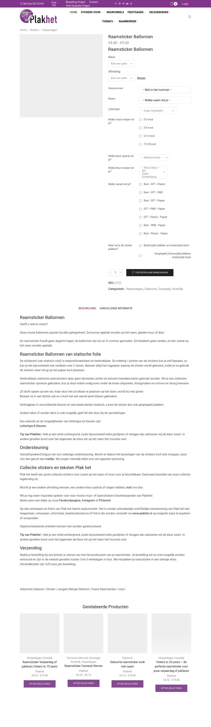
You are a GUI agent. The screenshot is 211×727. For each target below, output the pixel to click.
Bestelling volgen (75, 2)
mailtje (49, 459)
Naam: (112, 98)
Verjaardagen (49, 29)
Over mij (54, 3)
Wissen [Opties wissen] (141, 77)
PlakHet (39, 671)
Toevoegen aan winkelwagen (151, 272)
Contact (93, 2)
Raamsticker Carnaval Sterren (84, 665)
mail (129, 487)
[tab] (87, 308)
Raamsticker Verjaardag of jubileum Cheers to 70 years (39, 664)
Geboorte (151, 288)
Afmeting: (114, 71)
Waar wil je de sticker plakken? (120, 247)
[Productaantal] (116, 272)
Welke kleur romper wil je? (121, 169)
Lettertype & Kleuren (33, 426)
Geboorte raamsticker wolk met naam (127, 664)
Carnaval (71, 657)
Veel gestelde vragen (78, 5)
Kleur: (112, 57)
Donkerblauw (151, 176)
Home (73, 12)
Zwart (151, 173)
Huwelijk (177, 288)
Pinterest (105, 500)
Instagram (88, 500)
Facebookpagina (70, 500)
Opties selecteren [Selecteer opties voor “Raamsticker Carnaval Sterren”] (83, 683)
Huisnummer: (116, 88)
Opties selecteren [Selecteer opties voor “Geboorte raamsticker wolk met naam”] (127, 683)
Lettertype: (114, 108)
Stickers (34, 29)
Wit (151, 170)
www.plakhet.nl (142, 513)
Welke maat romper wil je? (121, 121)
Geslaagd (164, 288)
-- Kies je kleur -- (151, 167)
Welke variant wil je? (119, 183)
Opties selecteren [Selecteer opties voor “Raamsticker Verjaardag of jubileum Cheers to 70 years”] (39, 683)
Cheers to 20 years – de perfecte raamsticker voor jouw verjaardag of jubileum (171, 666)
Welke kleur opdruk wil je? (121, 157)
